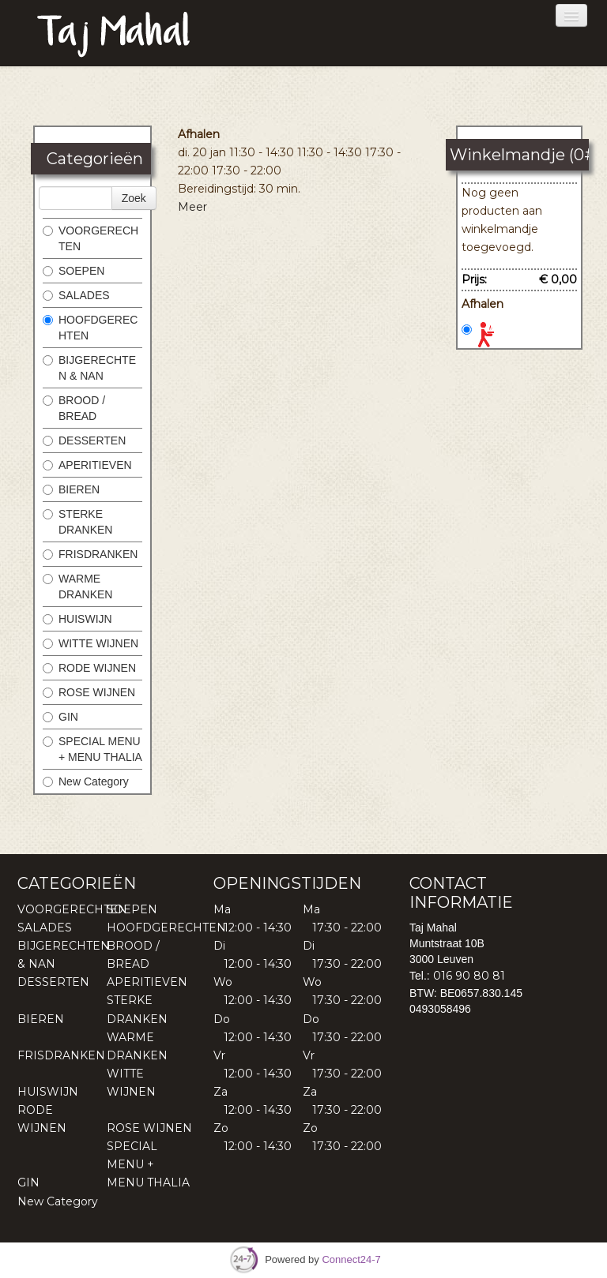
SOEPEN (73, 270)
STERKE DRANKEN (77, 522)
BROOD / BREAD (74, 408)
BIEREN (71, 489)
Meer (192, 207)
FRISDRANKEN (90, 554)
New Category (86, 781)
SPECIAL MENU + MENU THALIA (92, 749)
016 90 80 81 (469, 976)
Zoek (134, 198)
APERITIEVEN (87, 465)
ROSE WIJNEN (89, 692)
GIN (60, 716)
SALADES (76, 295)
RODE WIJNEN (89, 667)
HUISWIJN (77, 619)
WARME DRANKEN (77, 586)
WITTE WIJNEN (90, 643)
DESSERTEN (84, 440)
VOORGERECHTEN (90, 238)
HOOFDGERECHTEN (90, 327)
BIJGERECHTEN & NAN (89, 368)
